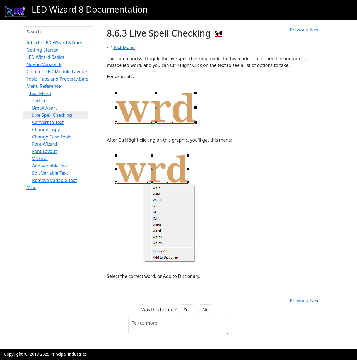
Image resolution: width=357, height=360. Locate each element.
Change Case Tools (51, 137)
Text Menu (40, 93)
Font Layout (44, 151)
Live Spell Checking (52, 115)
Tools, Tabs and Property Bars (57, 79)
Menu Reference (43, 86)
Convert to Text (48, 122)
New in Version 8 (43, 64)
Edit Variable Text (50, 173)
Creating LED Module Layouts (57, 72)
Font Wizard (44, 144)
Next (315, 30)
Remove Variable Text (54, 180)
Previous (299, 30)
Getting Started (42, 50)
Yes (187, 310)
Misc (31, 187)
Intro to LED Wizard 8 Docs (54, 43)
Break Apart (44, 108)
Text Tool (41, 101)
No (205, 310)
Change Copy (46, 130)
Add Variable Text (50, 166)
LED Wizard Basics (45, 57)
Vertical (40, 158)
